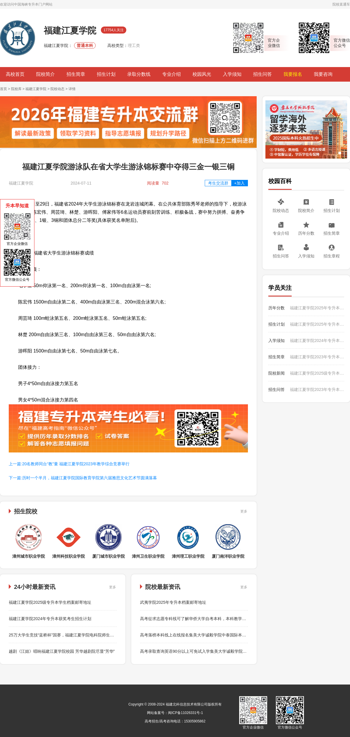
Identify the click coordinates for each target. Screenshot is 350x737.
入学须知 (232, 74)
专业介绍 (171, 74)
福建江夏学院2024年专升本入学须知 (317, 340)
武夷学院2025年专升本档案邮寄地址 (173, 602)
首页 (3, 89)
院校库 (16, 89)
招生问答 (262, 74)
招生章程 (331, 256)
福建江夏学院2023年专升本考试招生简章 (317, 357)
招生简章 (75, 74)
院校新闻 (276, 373)
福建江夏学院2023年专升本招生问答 (317, 389)
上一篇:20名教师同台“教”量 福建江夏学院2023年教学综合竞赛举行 (69, 463)
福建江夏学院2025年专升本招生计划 (317, 324)
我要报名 (293, 74)
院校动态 (57, 89)
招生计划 (106, 74)
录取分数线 (138, 74)
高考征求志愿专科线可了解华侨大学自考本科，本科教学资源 (195, 618)
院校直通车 (341, 4)
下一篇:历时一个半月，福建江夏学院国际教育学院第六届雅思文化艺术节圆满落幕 (83, 477)
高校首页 (15, 74)
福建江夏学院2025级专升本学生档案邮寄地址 (50, 602)
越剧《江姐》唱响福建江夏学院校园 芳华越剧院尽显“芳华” (62, 651)
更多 (243, 511)
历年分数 (306, 233)
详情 (72, 89)
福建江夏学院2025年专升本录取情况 (317, 308)
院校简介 (45, 74)
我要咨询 (323, 74)
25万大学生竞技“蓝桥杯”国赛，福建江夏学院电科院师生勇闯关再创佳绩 (74, 635)
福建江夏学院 (35, 89)
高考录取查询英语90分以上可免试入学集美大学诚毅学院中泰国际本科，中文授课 (214, 651)
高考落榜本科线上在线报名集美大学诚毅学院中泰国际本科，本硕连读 (203, 635)
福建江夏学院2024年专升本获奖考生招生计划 (50, 618)
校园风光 (201, 74)
